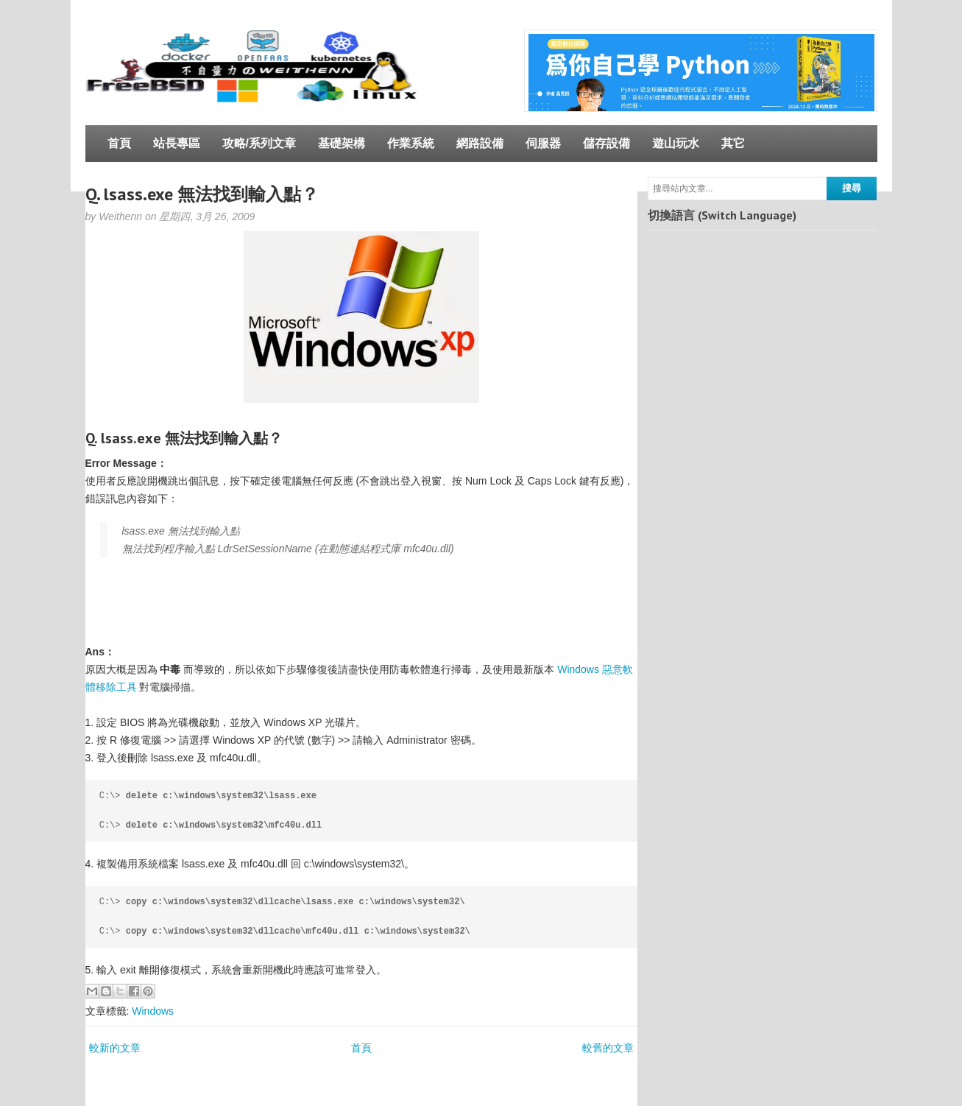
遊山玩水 (675, 143)
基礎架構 (341, 143)
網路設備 (479, 143)
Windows (153, 1011)
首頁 (119, 143)
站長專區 (176, 143)
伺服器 (543, 143)
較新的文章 (115, 1048)
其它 (733, 143)
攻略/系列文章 (259, 143)
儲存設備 (606, 143)
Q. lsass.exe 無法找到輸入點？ (202, 194)
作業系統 (410, 143)
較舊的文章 (608, 1048)
